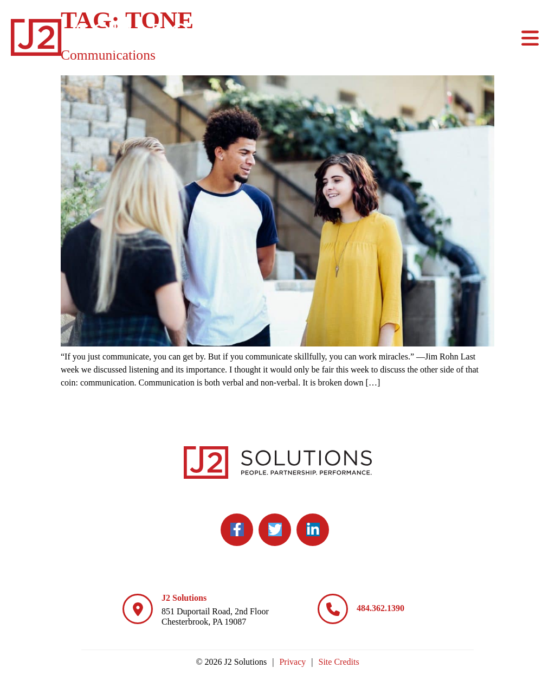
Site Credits (339, 661)
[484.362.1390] (333, 609)
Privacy (292, 661)
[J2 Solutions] (137, 609)
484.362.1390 (380, 608)
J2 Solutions (184, 597)
